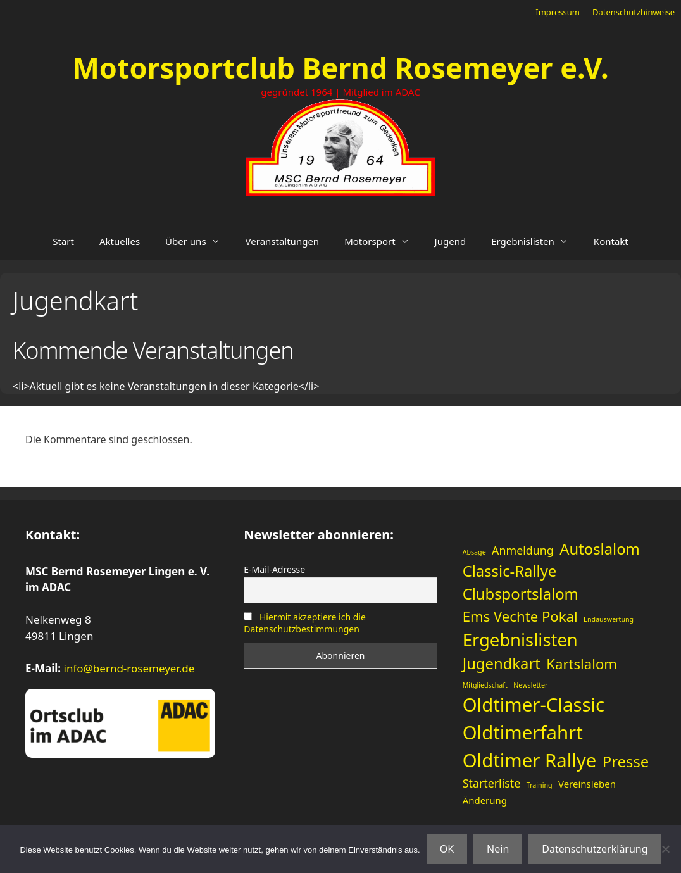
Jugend (450, 241)
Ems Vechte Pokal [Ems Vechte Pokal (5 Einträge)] (520, 615)
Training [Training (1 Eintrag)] (540, 785)
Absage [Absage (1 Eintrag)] (474, 552)
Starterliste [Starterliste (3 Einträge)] (492, 783)
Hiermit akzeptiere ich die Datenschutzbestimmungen (304, 623)
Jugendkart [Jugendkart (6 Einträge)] (501, 663)
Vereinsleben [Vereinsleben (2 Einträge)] (587, 783)
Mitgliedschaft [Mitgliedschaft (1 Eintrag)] (485, 685)
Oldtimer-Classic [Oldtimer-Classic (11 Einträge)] (533, 704)
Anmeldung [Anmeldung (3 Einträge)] (523, 550)
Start (63, 241)
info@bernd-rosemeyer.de (129, 668)
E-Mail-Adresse (274, 569)
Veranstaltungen (283, 241)
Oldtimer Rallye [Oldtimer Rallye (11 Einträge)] (530, 760)
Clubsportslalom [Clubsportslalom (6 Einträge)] (520, 594)
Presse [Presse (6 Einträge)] (626, 761)
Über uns (198, 241)
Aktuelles (119, 241)
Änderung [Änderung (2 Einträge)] (485, 800)
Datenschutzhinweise (633, 12)
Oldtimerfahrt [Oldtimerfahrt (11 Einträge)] (523, 732)
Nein (498, 849)
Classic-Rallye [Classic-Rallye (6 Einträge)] (510, 571)
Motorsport (383, 241)
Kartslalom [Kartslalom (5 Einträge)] (581, 663)
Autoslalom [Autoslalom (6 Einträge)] (599, 549)
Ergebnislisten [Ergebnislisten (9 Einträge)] (520, 639)
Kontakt (611, 241)
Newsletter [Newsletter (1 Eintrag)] (530, 685)
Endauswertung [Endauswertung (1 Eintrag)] (609, 619)
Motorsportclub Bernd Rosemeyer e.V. (340, 67)
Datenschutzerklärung (594, 849)
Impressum (557, 12)
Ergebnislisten (536, 241)
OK (447, 849)
